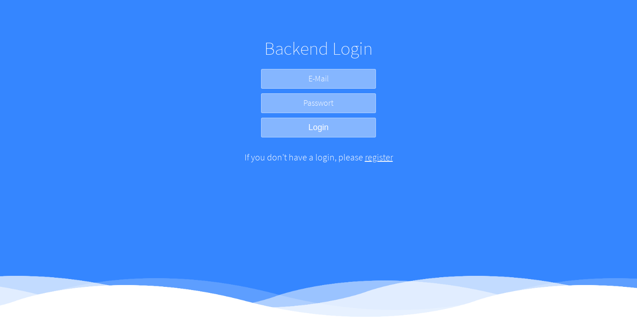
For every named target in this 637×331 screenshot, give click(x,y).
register (379, 157)
